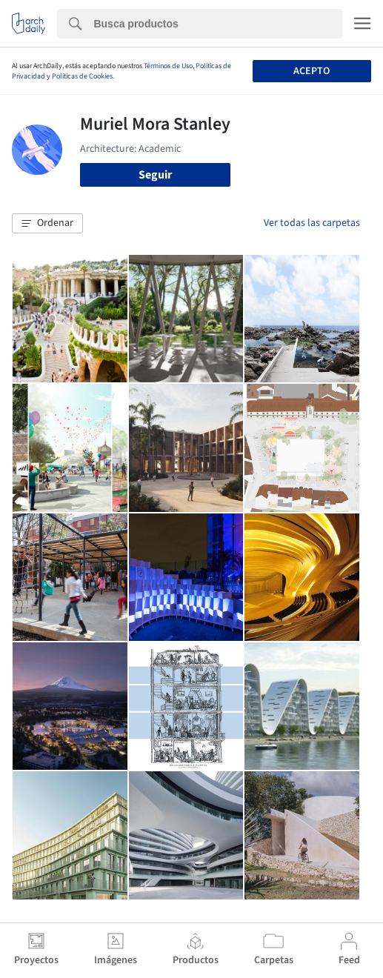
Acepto (311, 71)
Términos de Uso (168, 66)
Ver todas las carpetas (312, 223)
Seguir (155, 175)
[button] (47, 223)
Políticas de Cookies (82, 76)
